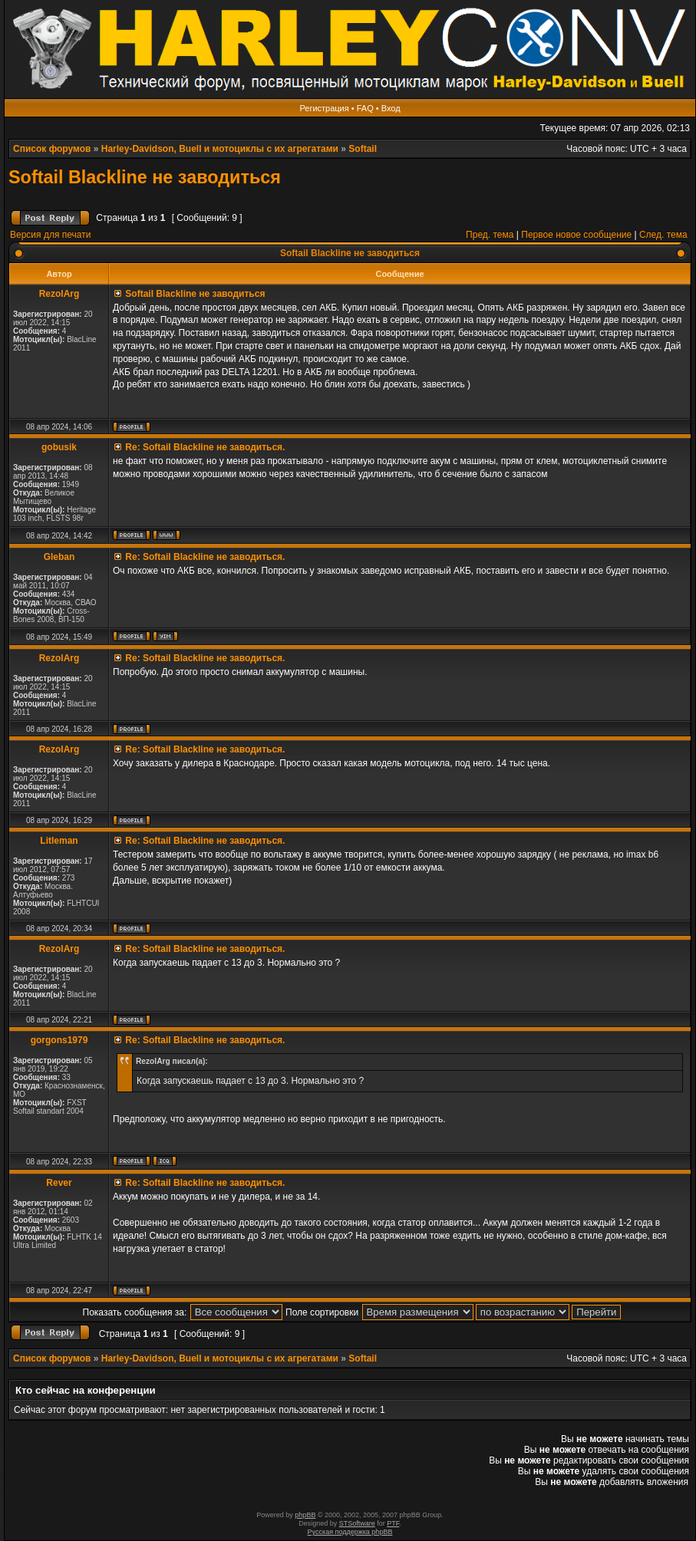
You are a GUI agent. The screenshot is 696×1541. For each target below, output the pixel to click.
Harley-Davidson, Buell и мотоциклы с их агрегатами (219, 148)
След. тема (663, 234)
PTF (393, 1523)
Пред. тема (489, 234)
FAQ (365, 108)
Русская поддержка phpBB (350, 1532)
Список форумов (52, 148)
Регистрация (323, 108)
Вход (391, 108)
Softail (362, 148)
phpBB (305, 1515)
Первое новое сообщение (576, 234)
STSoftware (357, 1523)
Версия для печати (50, 234)
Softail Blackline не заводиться (144, 177)
